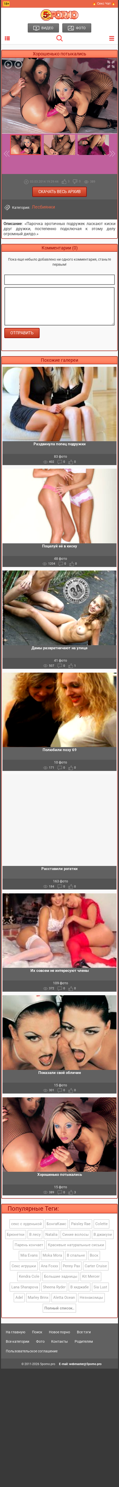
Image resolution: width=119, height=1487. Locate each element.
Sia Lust (100, 1287)
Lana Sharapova (24, 1287)
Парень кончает (29, 1245)
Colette (101, 1224)
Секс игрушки (24, 1266)
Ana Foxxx (49, 1266)
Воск (94, 1255)
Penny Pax (71, 1266)
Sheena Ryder (54, 1287)
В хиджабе (79, 1287)
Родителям (84, 1341)
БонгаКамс (56, 1224)
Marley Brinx (38, 1297)
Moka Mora (52, 1255)
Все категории (17, 1341)
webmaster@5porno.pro (85, 1364)
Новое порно (59, 1332)
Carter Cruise (96, 1266)
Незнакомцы (91, 1297)
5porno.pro (47, 1364)
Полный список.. (59, 1308)
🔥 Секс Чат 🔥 (103, 3)
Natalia (51, 1234)
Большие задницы (60, 1276)
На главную (15, 1332)
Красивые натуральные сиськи (76, 1245)
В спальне (76, 1255)
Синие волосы (75, 1234)
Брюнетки (15, 1234)
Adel (19, 1297)
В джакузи (103, 1234)
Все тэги (84, 1332)
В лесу (35, 1234)
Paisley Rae (81, 1224)
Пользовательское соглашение (31, 1351)
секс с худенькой (26, 1224)
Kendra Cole (29, 1276)
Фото (40, 1341)
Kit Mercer (91, 1276)
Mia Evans (29, 1255)
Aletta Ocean (64, 1297)
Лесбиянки (43, 207)
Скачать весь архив (59, 191)
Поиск (37, 1332)
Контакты (59, 1341)
